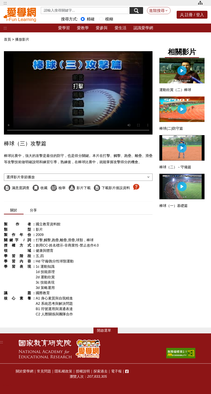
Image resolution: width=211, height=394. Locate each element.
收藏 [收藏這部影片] (43, 188)
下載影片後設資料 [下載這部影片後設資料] (116, 188)
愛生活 (120, 28)
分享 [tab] (33, 210)
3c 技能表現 (45, 282)
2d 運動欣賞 (45, 277)
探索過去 (100, 371)
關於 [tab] (13, 210)
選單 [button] (107, 330)
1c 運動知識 (45, 266)
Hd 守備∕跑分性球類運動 (55, 261)
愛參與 (102, 28)
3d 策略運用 (45, 288)
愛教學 (83, 28)
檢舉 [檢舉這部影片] (62, 188)
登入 (200, 15)
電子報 (116, 371)
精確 (91, 19)
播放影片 (22, 39)
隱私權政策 (63, 371)
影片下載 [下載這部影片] (84, 188)
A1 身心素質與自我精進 (54, 298)
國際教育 (43, 293)
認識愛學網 (143, 28)
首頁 (8, 39)
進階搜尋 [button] (157, 10)
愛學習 (64, 28)
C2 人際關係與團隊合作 (54, 314)
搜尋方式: (69, 19)
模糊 (109, 19)
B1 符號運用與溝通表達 (54, 309)
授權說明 (83, 371)
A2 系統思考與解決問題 (54, 304)
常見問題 (44, 371)
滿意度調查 (20, 188)
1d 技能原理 (45, 272)
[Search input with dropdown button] (85, 10)
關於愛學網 (24, 371)
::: (5, 3)
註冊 (189, 15)
